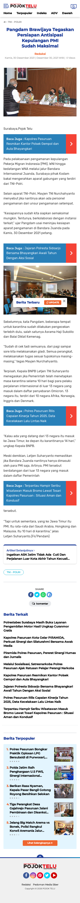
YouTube (56, 877)
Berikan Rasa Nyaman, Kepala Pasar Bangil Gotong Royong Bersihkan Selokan (30, 790)
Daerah (67, 13)
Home (7, 13)
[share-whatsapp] (43, 594)
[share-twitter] (37, 594)
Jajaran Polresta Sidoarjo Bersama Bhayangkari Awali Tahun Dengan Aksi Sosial (33, 253)
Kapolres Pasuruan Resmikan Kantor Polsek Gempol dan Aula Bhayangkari (32, 144)
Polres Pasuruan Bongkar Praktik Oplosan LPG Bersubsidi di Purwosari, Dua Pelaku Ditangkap (28, 753)
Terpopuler (24, 13)
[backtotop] (40, 858)
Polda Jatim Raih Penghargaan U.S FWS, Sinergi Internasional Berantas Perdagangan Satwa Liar (27, 772)
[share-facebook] (31, 594)
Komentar (40, 603)
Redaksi (26, 884)
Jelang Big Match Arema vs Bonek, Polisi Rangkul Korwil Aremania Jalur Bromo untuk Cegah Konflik (30, 827)
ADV (54, 13)
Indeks (41, 13)
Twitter (49, 877)
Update (52, 302)
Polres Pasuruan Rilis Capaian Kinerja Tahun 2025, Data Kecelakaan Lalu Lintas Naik (30, 416)
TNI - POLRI (13, 572)
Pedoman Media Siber (45, 884)
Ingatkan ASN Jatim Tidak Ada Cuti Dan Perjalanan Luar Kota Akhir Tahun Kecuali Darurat (37, 557)
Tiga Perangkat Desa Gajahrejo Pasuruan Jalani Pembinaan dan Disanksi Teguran (29, 808)
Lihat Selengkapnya (40, 842)
